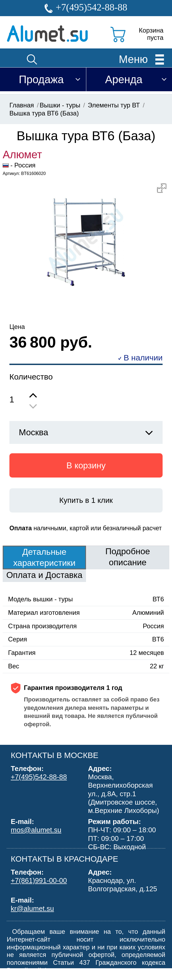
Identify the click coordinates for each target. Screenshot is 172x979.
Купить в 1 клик (86, 500)
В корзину (86, 465)
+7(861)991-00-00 (39, 880)
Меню (133, 59)
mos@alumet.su (36, 830)
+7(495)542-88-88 (91, 7)
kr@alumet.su (32, 908)
